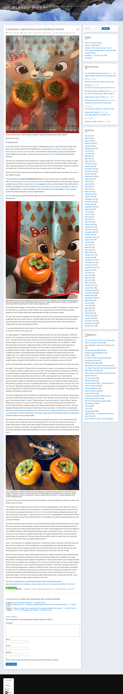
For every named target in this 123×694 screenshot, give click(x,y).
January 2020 (89, 318)
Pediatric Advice (90, 53)
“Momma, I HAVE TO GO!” (93, 121)
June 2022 (88, 245)
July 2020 (88, 303)
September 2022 (90, 237)
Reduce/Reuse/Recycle (93, 398)
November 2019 (90, 323)
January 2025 (89, 166)
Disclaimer (88, 58)
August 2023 (89, 209)
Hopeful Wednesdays (92, 363)
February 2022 (90, 255)
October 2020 (89, 295)
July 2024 (88, 181)
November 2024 (90, 171)
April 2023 (88, 219)
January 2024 (89, 197)
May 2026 (88, 136)
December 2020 (90, 290)
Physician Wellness (91, 388)
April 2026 (88, 138)
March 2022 (89, 252)
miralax (34, 589)
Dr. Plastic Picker (26, 7)
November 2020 (90, 293)
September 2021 (90, 267)
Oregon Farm (89, 376)
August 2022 (89, 240)
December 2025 (90, 148)
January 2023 (89, 227)
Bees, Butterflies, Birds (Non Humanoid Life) (100, 345)
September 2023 (90, 207)
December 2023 (90, 199)
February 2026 (90, 143)
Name (8, 639)
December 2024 (90, 169)
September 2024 (90, 176)
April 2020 (88, 311)
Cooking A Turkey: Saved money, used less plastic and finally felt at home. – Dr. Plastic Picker (44, 608)
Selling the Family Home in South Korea (98, 103)
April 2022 (88, 250)
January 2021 (89, 288)
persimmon (71, 589)
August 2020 (89, 300)
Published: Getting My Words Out (96, 396)
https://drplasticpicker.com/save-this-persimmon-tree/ (24, 181)
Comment (9, 623)
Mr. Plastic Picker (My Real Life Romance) (99, 368)
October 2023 (89, 204)
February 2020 (90, 316)
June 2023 (88, 214)
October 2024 (89, 174)
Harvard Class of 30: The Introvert (96, 100)
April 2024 (88, 189)
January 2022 (89, 257)
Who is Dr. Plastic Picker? (93, 43)
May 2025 (88, 156)
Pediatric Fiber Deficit (60, 589)
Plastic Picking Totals (92, 391)
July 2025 (88, 151)
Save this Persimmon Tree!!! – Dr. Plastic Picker (29, 603)
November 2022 (90, 232)
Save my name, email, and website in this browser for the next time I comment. (32, 660)
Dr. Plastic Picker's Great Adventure (97, 358)
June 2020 (88, 305)
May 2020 (88, 308)
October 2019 (89, 326)
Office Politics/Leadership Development (98, 373)
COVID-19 (88, 355)
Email (8, 646)
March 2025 (89, 161)
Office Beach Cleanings (92, 370)
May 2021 (88, 278)
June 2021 (88, 275)
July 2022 (88, 242)
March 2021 (89, 283)
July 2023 (88, 212)
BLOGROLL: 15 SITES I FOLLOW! (96, 55)
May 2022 (88, 247)
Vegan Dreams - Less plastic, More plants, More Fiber (58, 33)
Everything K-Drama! (92, 360)
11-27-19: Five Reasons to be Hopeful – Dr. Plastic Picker (32, 610)
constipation (27, 589)
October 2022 (89, 235)
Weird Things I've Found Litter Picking (97, 419)
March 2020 (89, 313)
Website (8, 652)
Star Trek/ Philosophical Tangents (96, 401)
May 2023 (88, 217)
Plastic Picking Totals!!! (93, 45)
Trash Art (88, 406)
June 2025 (88, 154)
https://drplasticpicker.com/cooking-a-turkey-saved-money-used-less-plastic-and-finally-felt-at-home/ (40, 584)
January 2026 (89, 146)
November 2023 (90, 202)
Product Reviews (90, 393)
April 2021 (88, 280)
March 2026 (89, 141)
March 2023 (89, 222)
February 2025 (90, 164)
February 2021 (90, 285)
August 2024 (89, 179)
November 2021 (90, 262)
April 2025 (88, 159)
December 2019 (90, 321)
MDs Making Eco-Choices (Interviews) (98, 365)
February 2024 (90, 194)
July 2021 (88, 273)
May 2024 (88, 186)
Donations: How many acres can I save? (98, 48)
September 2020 (90, 298)
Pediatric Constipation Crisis (45, 589)
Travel (87, 408)
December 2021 (90, 260)
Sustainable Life (90, 403)
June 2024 (88, 184)
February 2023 (90, 224)
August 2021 (89, 270)
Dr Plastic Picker (27, 33)
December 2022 (90, 230)
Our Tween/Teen (90, 378)
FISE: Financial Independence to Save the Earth (100, 50)
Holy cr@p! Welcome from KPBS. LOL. (98, 115)
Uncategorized (90, 411)
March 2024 (89, 192)
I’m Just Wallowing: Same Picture (96, 73)
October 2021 (89, 265)
